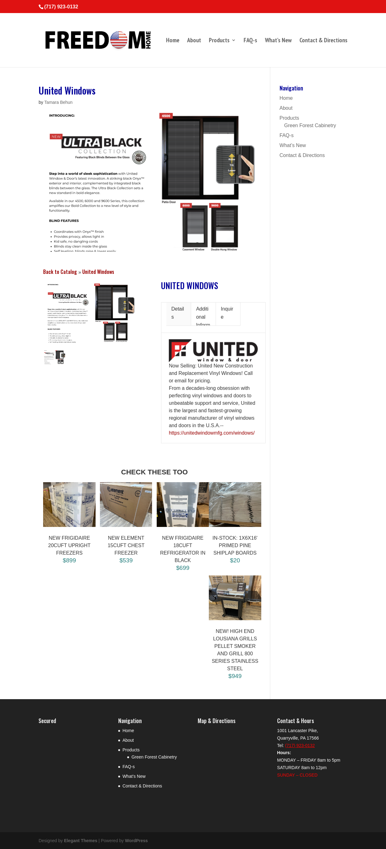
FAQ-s (250, 41)
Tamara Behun (58, 102)
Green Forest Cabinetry (310, 125)
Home (172, 41)
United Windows (98, 271)
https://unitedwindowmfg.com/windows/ (212, 433)
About (194, 41)
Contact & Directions (323, 41)
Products (219, 41)
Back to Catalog (60, 271)
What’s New (278, 41)
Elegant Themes (80, 840)
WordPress (136, 840)
